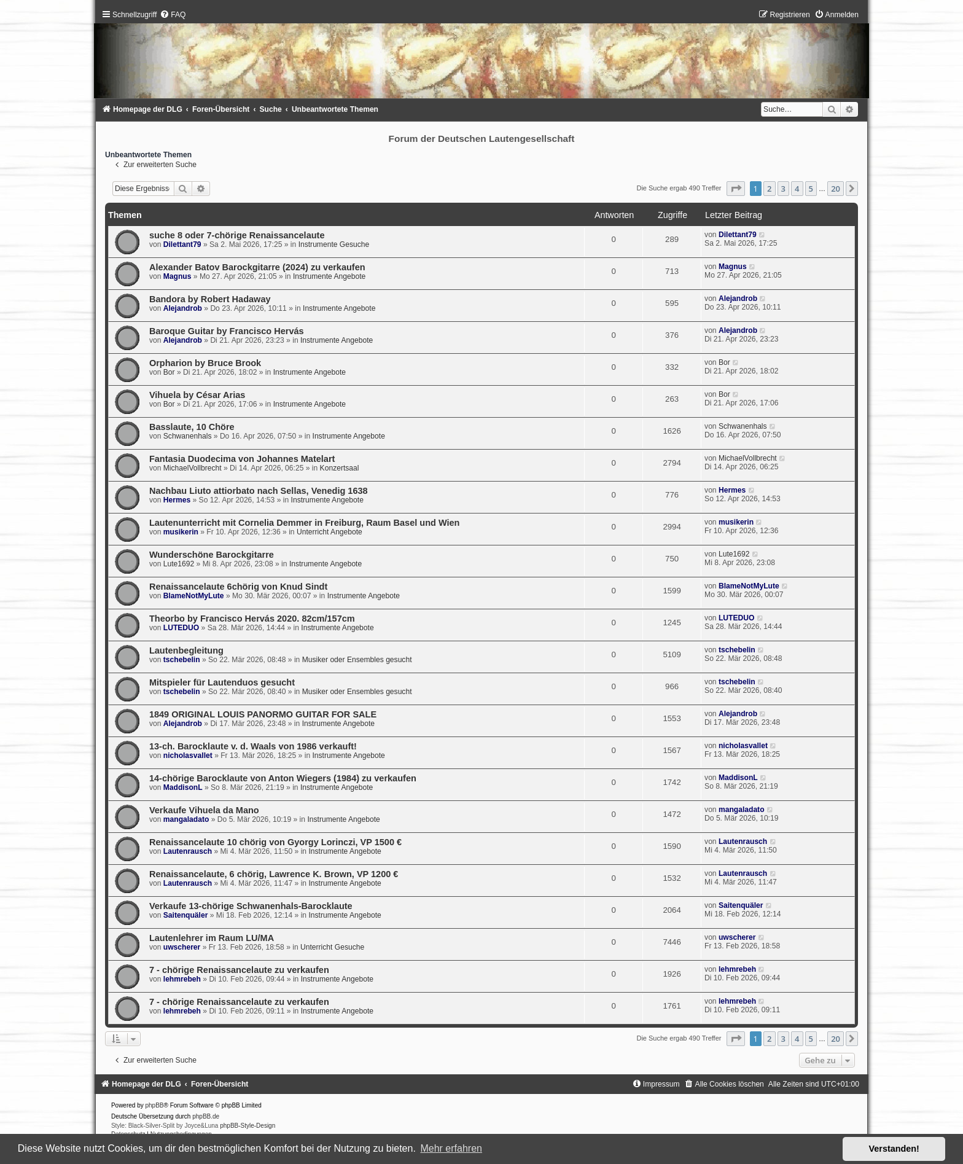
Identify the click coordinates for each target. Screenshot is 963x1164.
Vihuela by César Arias (197, 395)
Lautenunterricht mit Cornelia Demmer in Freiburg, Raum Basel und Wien (304, 523)
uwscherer (182, 947)
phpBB (155, 1105)
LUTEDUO (181, 627)
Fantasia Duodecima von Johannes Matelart (242, 459)
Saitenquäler (185, 915)
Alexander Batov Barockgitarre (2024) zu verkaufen (257, 267)
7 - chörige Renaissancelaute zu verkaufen (239, 970)
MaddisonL (183, 787)
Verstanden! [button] (894, 1149)
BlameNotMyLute (193, 596)
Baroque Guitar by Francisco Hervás (226, 331)
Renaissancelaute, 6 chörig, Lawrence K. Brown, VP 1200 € (274, 874)
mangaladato (186, 819)
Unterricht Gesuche (332, 947)
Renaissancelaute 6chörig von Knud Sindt (238, 587)
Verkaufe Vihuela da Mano (204, 810)
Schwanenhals (187, 436)
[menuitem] (172, 14)
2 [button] (769, 188)
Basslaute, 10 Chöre (192, 427)
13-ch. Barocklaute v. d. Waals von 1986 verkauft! (253, 746)
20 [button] (835, 188)
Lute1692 (178, 564)
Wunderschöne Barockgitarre (211, 555)
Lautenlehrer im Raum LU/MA (211, 938)
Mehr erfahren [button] (451, 1148)
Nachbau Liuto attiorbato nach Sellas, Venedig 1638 (258, 491)
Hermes (176, 500)
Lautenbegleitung (186, 650)
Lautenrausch (187, 851)
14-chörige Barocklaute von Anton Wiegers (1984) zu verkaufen (282, 778)
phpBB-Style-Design (247, 1125)
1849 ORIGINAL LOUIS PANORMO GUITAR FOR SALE (262, 714)
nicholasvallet (187, 755)
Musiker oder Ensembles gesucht (357, 659)
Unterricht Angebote (329, 532)
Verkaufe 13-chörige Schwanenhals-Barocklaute (251, 906)
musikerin (180, 532)
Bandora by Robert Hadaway (210, 299)
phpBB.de (205, 1116)
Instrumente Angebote (329, 276)
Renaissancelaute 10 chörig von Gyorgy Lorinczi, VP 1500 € (275, 842)
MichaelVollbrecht (192, 468)
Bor (169, 372)
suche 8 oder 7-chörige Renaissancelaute (237, 235)
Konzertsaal (339, 468)
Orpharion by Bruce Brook (205, 363)
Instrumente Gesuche (334, 244)
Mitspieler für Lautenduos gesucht (222, 682)
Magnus (177, 276)
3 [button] (783, 188)
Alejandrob (182, 308)
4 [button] (797, 188)
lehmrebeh (182, 979)
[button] (736, 188)
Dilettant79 (182, 244)
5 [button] (811, 188)
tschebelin (181, 659)
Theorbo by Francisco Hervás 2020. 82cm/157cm (252, 618)
